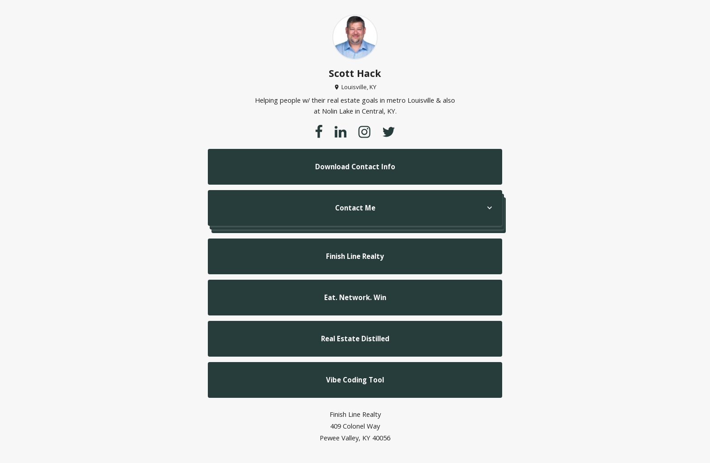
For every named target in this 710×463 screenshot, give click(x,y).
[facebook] (319, 132)
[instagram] (364, 132)
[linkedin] (340, 132)
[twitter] (388, 132)
